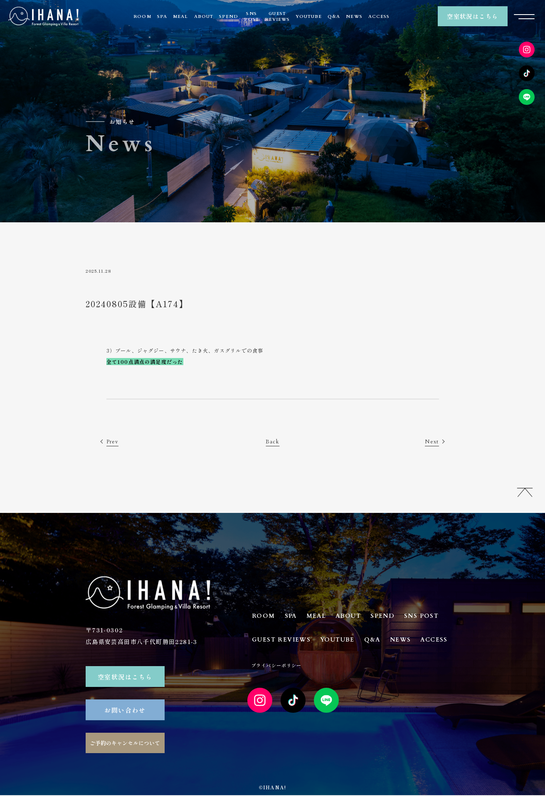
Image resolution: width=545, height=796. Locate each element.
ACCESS (379, 16)
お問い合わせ (124, 710)
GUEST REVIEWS (284, 642)
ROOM (142, 16)
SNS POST (435, 617)
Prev (113, 442)
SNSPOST (251, 16)
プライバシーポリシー (318, 669)
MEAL (180, 16)
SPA (162, 16)
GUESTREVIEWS (277, 16)
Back (273, 442)
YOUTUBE (308, 16)
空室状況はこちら (472, 16)
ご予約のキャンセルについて (125, 744)
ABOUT (203, 16)
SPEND (228, 16)
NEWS (354, 16)
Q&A (334, 16)
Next (431, 442)
